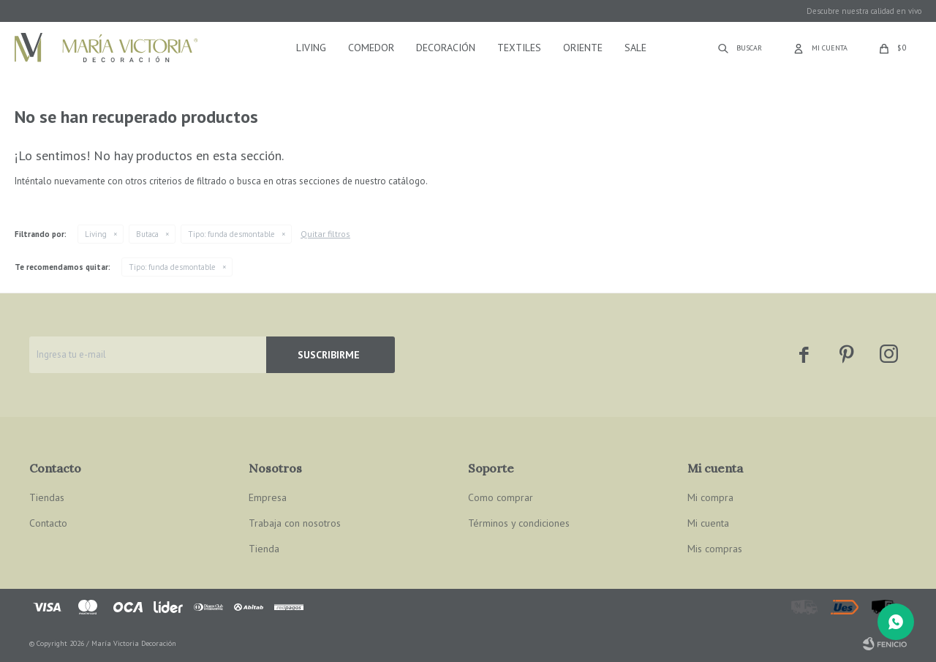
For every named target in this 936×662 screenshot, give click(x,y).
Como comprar (500, 497)
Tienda (264, 548)
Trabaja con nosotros (295, 523)
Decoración (445, 47)
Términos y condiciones (519, 523)
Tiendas (46, 497)
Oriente (583, 47)
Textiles (519, 47)
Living (311, 47)
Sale (635, 47)
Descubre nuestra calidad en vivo (864, 11)
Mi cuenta (708, 523)
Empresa (268, 497)
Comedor (371, 47)
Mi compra (710, 497)
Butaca (147, 234)
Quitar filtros (325, 233)
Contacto (48, 523)
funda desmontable (231, 234)
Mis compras (714, 548)
